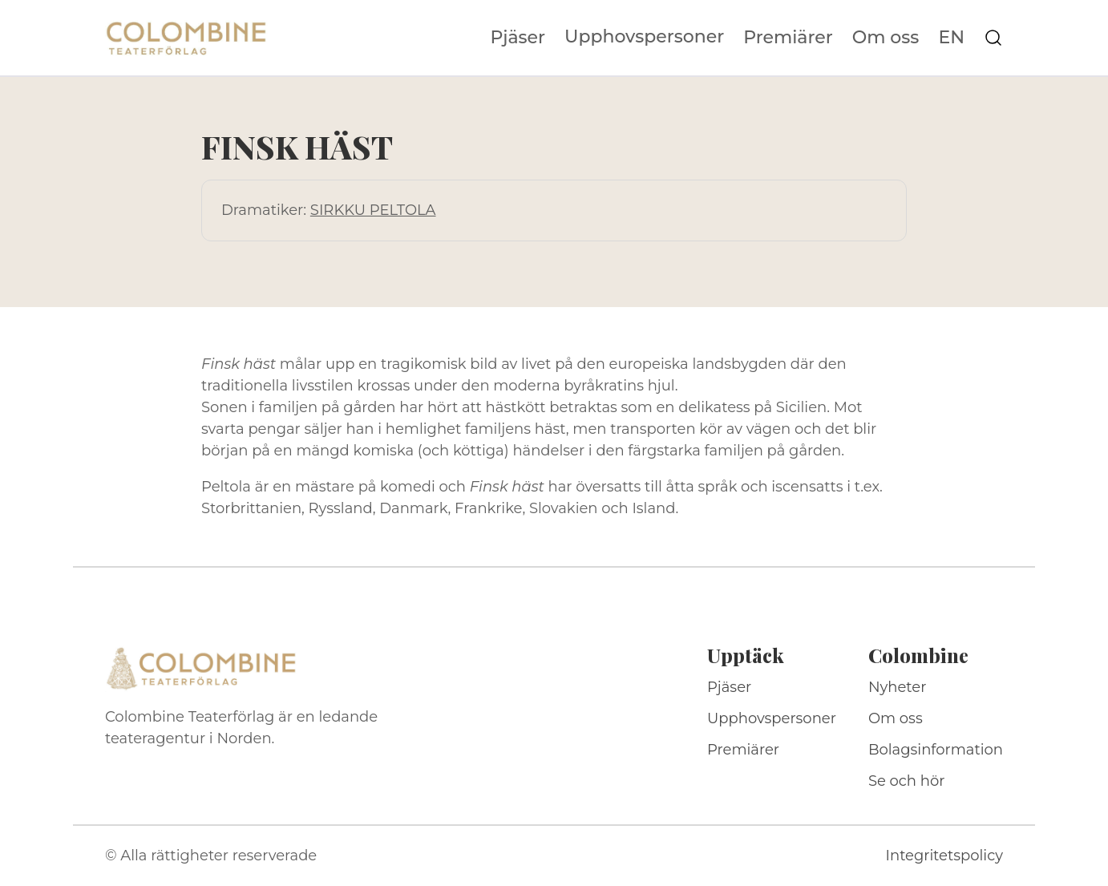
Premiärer (788, 38)
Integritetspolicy (944, 855)
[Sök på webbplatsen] (993, 37)
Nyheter (897, 687)
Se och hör (906, 781)
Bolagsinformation (935, 750)
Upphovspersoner (644, 36)
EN (951, 38)
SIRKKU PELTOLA (373, 210)
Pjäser (518, 38)
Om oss (886, 38)
